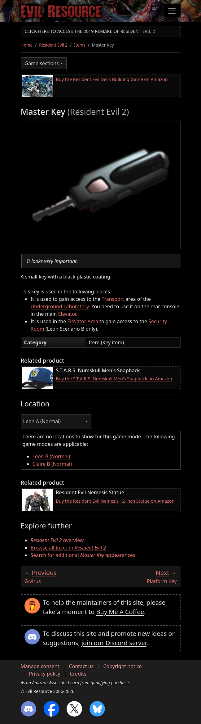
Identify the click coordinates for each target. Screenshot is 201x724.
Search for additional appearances (83, 555)
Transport (113, 299)
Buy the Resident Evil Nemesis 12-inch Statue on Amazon (115, 501)
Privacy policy (44, 673)
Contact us (81, 666)
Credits (78, 673)
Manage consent (40, 666)
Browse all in (68, 547)
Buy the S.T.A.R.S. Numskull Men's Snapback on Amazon (114, 379)
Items (79, 45)
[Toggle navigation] (172, 11)
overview (57, 540)
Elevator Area (82, 321)
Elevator (67, 313)
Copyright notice (122, 666)
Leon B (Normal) (51, 456)
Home (27, 45)
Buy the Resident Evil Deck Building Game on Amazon (112, 79)
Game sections (42, 63)
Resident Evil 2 (53, 45)
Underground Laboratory (60, 306)
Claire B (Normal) (52, 463)
